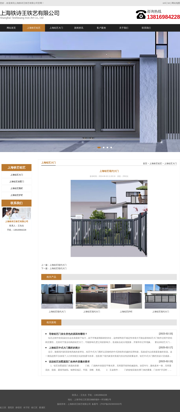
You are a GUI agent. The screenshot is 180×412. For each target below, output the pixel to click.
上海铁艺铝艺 (33, 27)
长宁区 (26, 407)
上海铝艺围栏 (16, 188)
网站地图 (176, 3)
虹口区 (3, 407)
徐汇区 (34, 407)
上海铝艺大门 (56, 27)
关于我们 (123, 27)
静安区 (19, 407)
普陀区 (11, 407)
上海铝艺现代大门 (58, 265)
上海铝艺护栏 (16, 195)
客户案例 (101, 27)
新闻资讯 (78, 27)
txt (169, 3)
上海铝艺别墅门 (16, 181)
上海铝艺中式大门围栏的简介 (64, 348)
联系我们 (146, 27)
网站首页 (11, 27)
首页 (145, 163)
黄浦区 (42, 407)
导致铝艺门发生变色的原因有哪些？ (68, 334)
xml (164, 3)
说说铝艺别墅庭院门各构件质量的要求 (69, 361)
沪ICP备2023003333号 (111, 404)
